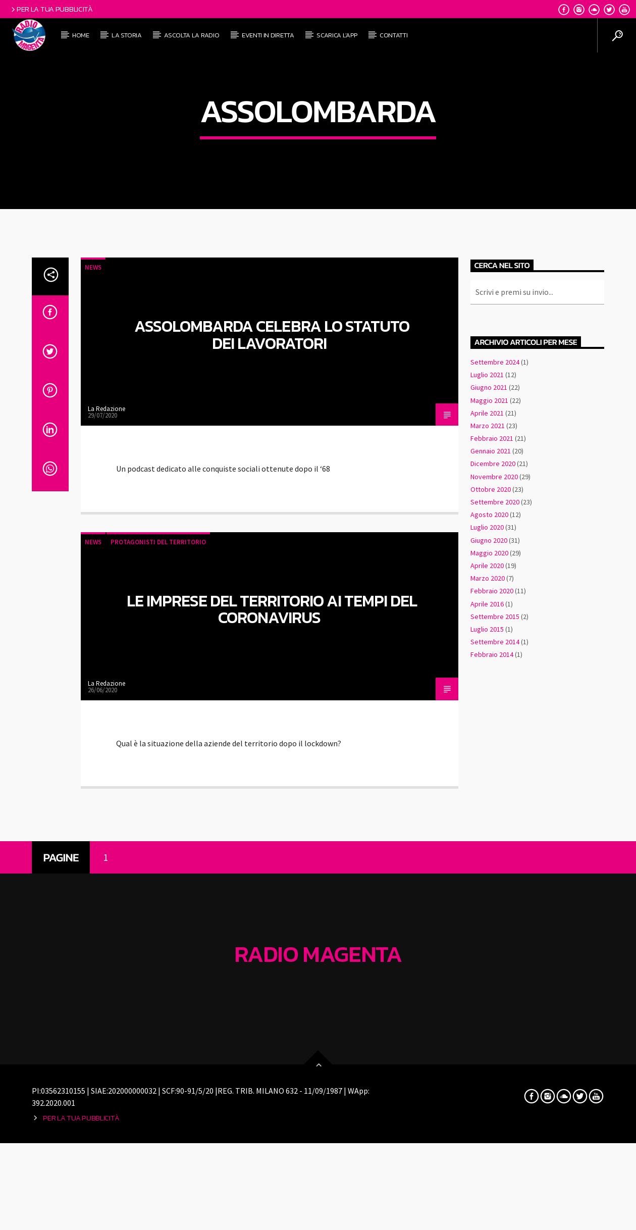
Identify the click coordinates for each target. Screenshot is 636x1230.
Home (80, 35)
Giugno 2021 (488, 627)
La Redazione (106, 648)
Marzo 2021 (487, 665)
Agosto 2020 (489, 754)
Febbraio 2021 (491, 678)
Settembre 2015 (494, 856)
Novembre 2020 (494, 716)
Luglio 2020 (487, 767)
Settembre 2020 (494, 741)
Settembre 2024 (494, 601)
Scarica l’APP (336, 35)
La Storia (126, 35)
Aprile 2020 (487, 805)
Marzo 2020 (487, 818)
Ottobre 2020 (490, 729)
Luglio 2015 (487, 869)
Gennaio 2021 (490, 690)
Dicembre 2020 (492, 703)
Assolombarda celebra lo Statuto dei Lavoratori (271, 574)
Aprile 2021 (487, 652)
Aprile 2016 (487, 843)
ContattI (393, 35)
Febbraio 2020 (491, 830)
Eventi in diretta (268, 35)
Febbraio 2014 (491, 894)
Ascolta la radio (191, 35)
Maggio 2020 (489, 792)
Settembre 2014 (494, 881)
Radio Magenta (317, 1193)
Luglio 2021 (487, 614)
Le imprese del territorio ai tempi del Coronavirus (272, 849)
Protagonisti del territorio (158, 782)
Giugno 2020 (488, 779)
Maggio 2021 (489, 639)
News (93, 507)
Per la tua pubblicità (51, 9)
